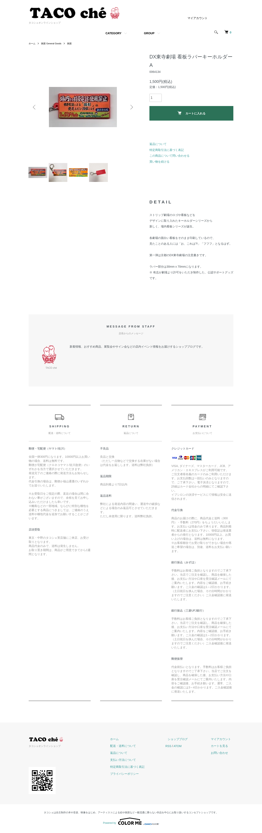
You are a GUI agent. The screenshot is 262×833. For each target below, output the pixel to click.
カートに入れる (191, 113)
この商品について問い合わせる (169, 155)
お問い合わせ (221, 754)
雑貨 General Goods (53, 43)
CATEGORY (113, 33)
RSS (178, 747)
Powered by (131, 823)
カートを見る (221, 747)
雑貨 (72, 43)
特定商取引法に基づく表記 (166, 150)
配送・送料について (135, 747)
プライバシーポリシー (136, 775)
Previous (35, 107)
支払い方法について (135, 761)
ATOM (187, 747)
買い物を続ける (159, 161)
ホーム (32, 43)
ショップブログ (185, 740)
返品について (158, 144)
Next (131, 107)
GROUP (149, 33)
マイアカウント (197, 18)
